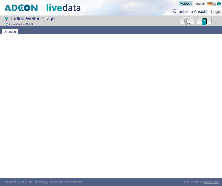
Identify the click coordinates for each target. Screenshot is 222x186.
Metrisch (185, 3)
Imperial (199, 3)
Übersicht (10, 32)
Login (216, 11)
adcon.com (211, 108)
